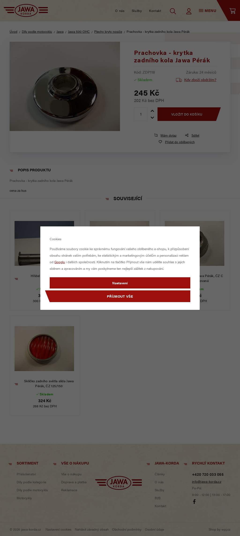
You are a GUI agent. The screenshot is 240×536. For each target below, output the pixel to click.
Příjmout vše (120, 296)
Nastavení (120, 283)
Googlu (59, 261)
